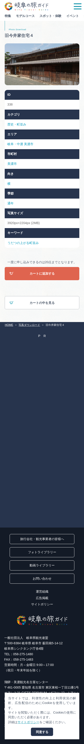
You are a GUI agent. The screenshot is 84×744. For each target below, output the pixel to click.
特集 (8, 16)
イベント (72, 16)
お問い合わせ (42, 578)
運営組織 (42, 591)
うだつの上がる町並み (23, 243)
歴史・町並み (16, 124)
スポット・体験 (50, 16)
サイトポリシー (42, 604)
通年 (10, 203)
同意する (42, 732)
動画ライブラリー (42, 565)
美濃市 (28, 144)
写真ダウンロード (29, 324)
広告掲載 (42, 598)
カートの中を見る (31, 303)
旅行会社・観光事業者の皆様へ (42, 539)
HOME (9, 324)
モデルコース (25, 16)
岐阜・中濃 (15, 144)
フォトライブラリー (42, 552)
